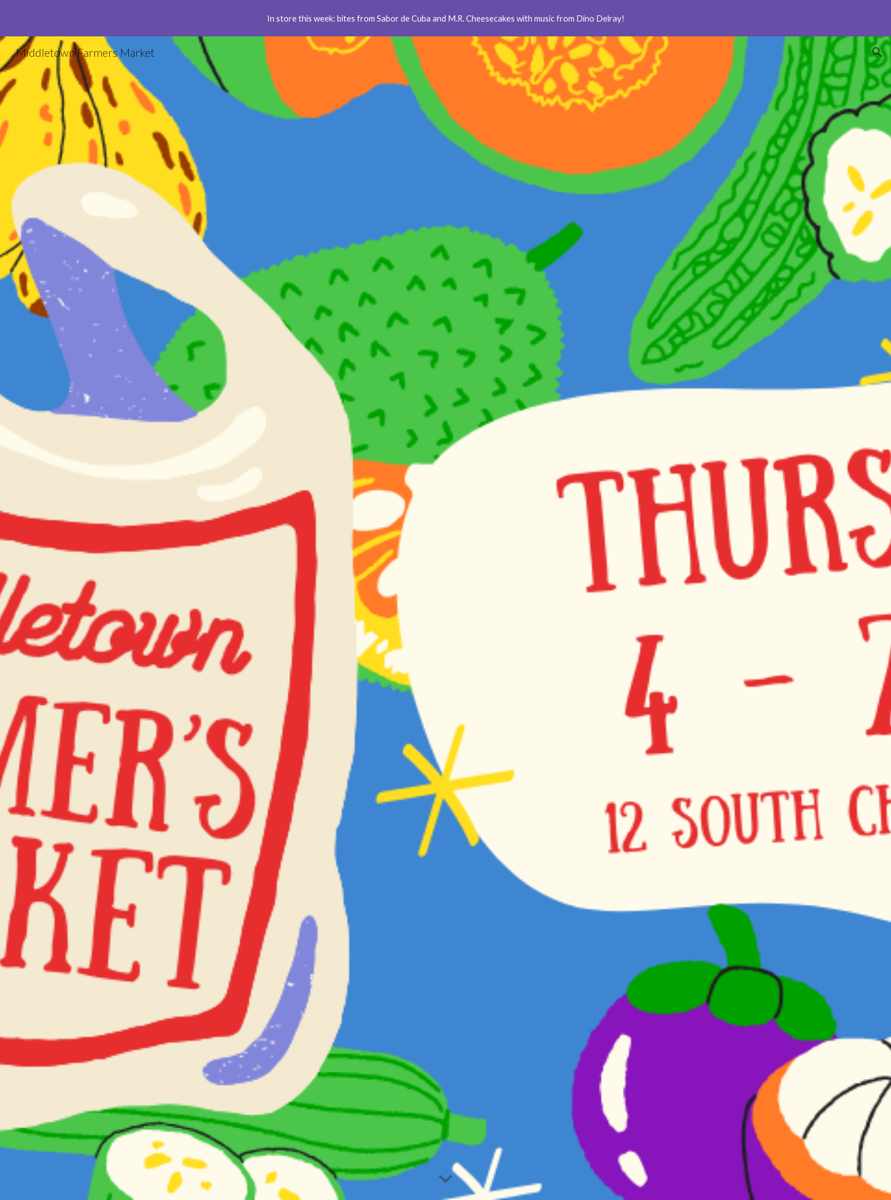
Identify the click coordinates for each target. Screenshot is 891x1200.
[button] (877, 52)
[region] (445, 18)
